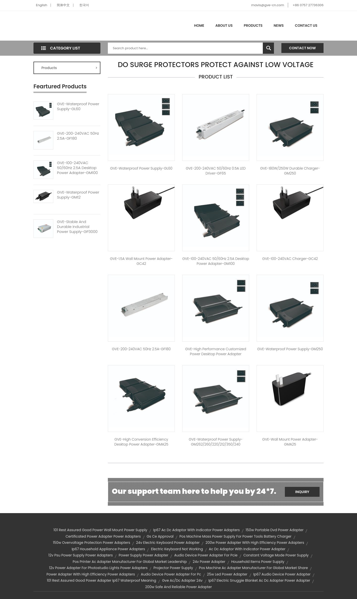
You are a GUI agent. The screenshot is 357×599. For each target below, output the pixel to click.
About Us (224, 25)
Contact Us (306, 25)
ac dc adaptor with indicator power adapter (247, 549)
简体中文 (63, 5)
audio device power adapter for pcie (206, 555)
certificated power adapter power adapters (103, 536)
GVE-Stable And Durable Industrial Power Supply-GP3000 (77, 226)
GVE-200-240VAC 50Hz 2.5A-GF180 (78, 136)
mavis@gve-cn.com (267, 5)
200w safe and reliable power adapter (178, 586)
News (279, 25)
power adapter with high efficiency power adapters (90, 574)
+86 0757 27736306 (308, 5)
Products (253, 25)
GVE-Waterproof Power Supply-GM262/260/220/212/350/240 (216, 442)
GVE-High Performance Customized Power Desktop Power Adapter (215, 351)
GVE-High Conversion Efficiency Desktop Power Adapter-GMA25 (141, 442)
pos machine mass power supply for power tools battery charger (235, 536)
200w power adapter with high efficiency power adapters (255, 542)
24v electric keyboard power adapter (168, 542)
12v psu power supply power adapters (80, 555)
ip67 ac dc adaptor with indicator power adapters (196, 529)
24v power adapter (209, 561)
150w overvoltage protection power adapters (91, 542)
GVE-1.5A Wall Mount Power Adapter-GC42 (141, 261)
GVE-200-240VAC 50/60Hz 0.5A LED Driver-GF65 (215, 171)
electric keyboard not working (177, 549)
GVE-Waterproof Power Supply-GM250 (290, 349)
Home (199, 25)
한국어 (84, 5)
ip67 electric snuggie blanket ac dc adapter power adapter (259, 580)
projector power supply (173, 567)
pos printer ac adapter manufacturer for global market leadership (130, 561)
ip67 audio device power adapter (282, 574)
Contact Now (302, 48)
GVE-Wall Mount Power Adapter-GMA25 (290, 442)
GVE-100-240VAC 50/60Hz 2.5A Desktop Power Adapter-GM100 (77, 167)
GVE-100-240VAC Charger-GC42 (290, 258)
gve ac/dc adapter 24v (182, 580)
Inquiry (302, 491)
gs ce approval (160, 536)
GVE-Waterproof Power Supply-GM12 (78, 195)
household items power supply (257, 561)
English (41, 5)
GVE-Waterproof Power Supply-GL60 (78, 106)
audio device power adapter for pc (171, 574)
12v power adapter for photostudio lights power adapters (98, 567)
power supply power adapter (143, 555)
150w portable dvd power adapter (274, 529)
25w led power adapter (227, 574)
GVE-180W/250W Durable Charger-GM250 (290, 171)
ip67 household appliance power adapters (108, 549)
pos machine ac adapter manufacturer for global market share (253, 567)
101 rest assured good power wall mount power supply (100, 529)
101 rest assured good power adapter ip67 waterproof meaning (101, 580)
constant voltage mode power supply (276, 555)
